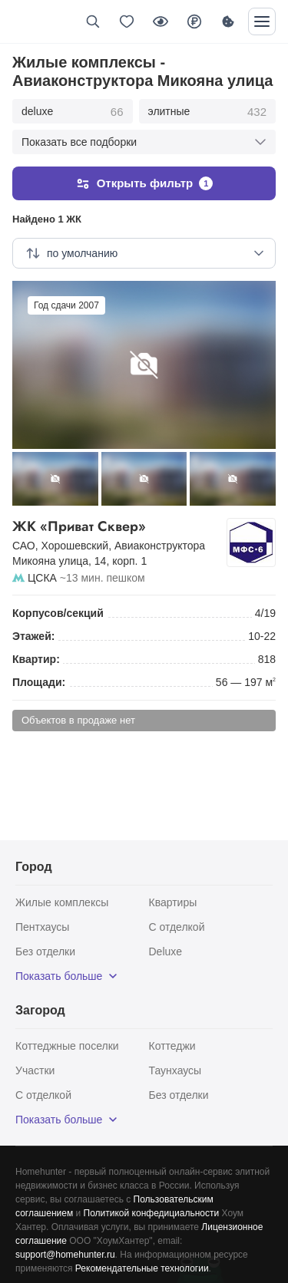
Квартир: (36, 659)
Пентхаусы (42, 927)
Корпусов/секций (58, 613)
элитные (207, 112)
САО (23, 545)
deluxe (73, 112)
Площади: (38, 682)
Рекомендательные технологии (142, 1268)
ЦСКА (42, 578)
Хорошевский (75, 545)
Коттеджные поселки (67, 1046)
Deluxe (166, 951)
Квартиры (173, 902)
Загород (40, 1010)
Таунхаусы (175, 1070)
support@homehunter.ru (65, 1254)
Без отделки (45, 951)
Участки (35, 1070)
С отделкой (177, 927)
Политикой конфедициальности (152, 1213)
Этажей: (33, 636)
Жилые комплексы (61, 902)
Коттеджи (172, 1046)
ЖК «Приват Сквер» (116, 526)
